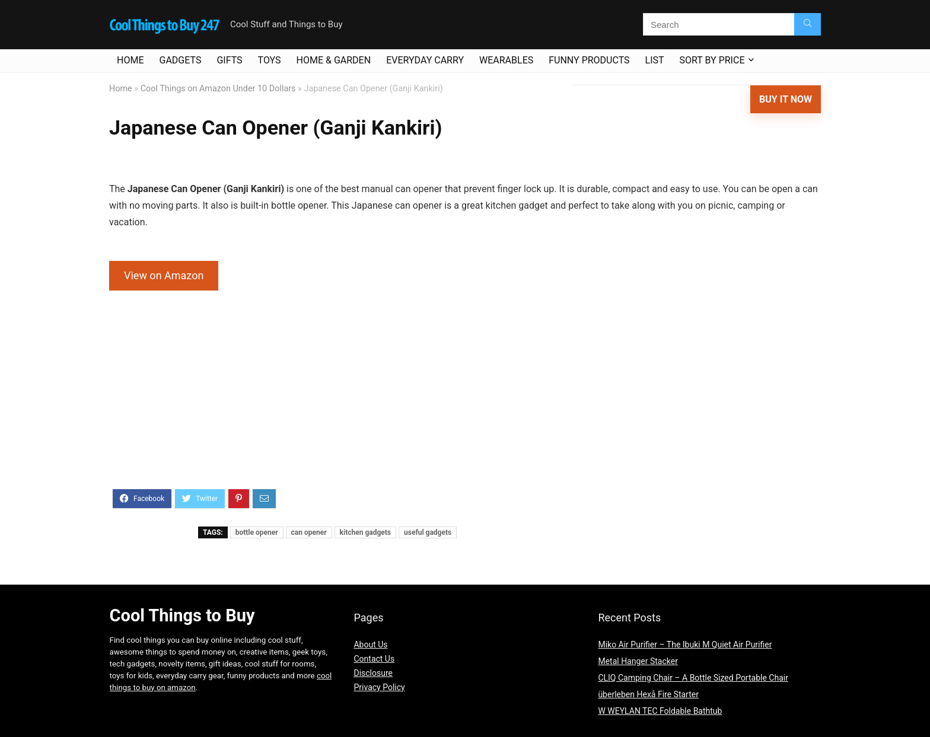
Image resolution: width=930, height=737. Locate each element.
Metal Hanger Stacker (638, 661)
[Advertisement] (465, 397)
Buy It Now (785, 99)
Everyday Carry (425, 60)
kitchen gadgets (365, 532)
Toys (269, 60)
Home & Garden (334, 60)
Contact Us (373, 658)
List (654, 60)
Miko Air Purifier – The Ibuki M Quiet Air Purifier (685, 644)
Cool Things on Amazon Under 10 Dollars (218, 89)
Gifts (229, 60)
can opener (309, 532)
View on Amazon (163, 275)
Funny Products (589, 60)
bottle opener (256, 532)
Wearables (506, 60)
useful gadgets (427, 532)
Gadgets (180, 60)
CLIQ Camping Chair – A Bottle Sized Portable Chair (693, 677)
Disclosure (373, 673)
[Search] (807, 24)
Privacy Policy (379, 687)
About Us (370, 644)
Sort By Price (712, 60)
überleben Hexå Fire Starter (648, 694)
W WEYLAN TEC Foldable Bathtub (660, 711)
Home (130, 60)
